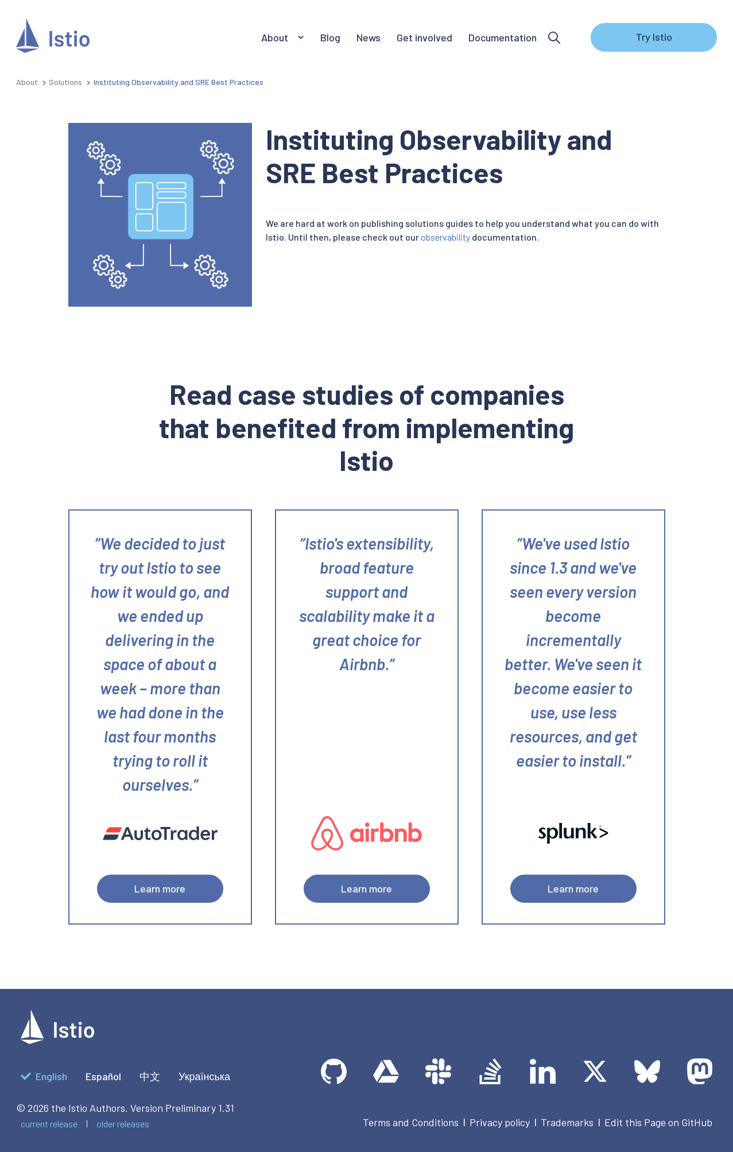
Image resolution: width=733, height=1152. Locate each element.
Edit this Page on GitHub (658, 1122)
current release (49, 1123)
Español (103, 1076)
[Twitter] (594, 1071)
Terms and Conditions (411, 1122)
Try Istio (654, 36)
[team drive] (386, 1071)
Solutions (65, 82)
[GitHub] (333, 1071)
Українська (204, 1076)
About (27, 82)
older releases (122, 1123)
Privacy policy (500, 1122)
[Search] (554, 37)
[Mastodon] (699, 1071)
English (44, 1076)
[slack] (438, 1071)
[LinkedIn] (542, 1071)
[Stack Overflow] (490, 1071)
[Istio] (53, 37)
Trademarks (567, 1122)
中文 (149, 1076)
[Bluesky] (647, 1071)
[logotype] (57, 1040)
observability (445, 236)
